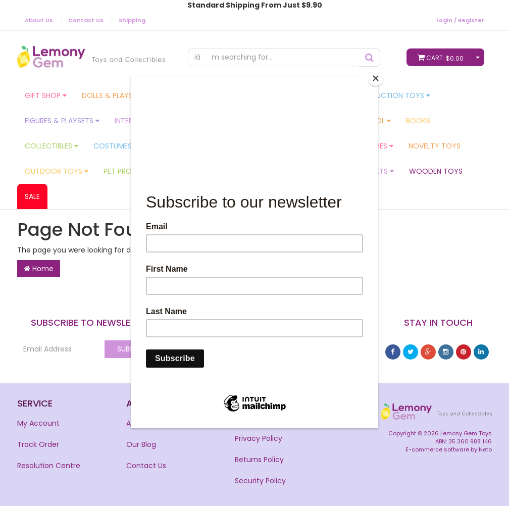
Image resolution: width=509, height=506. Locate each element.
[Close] (375, 78)
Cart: (443, 57)
